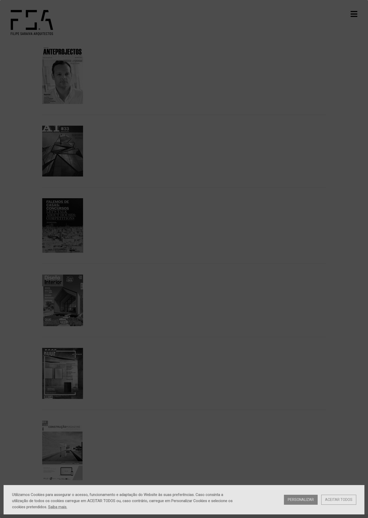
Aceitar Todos (338, 500)
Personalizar (301, 500)
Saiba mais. (57, 507)
